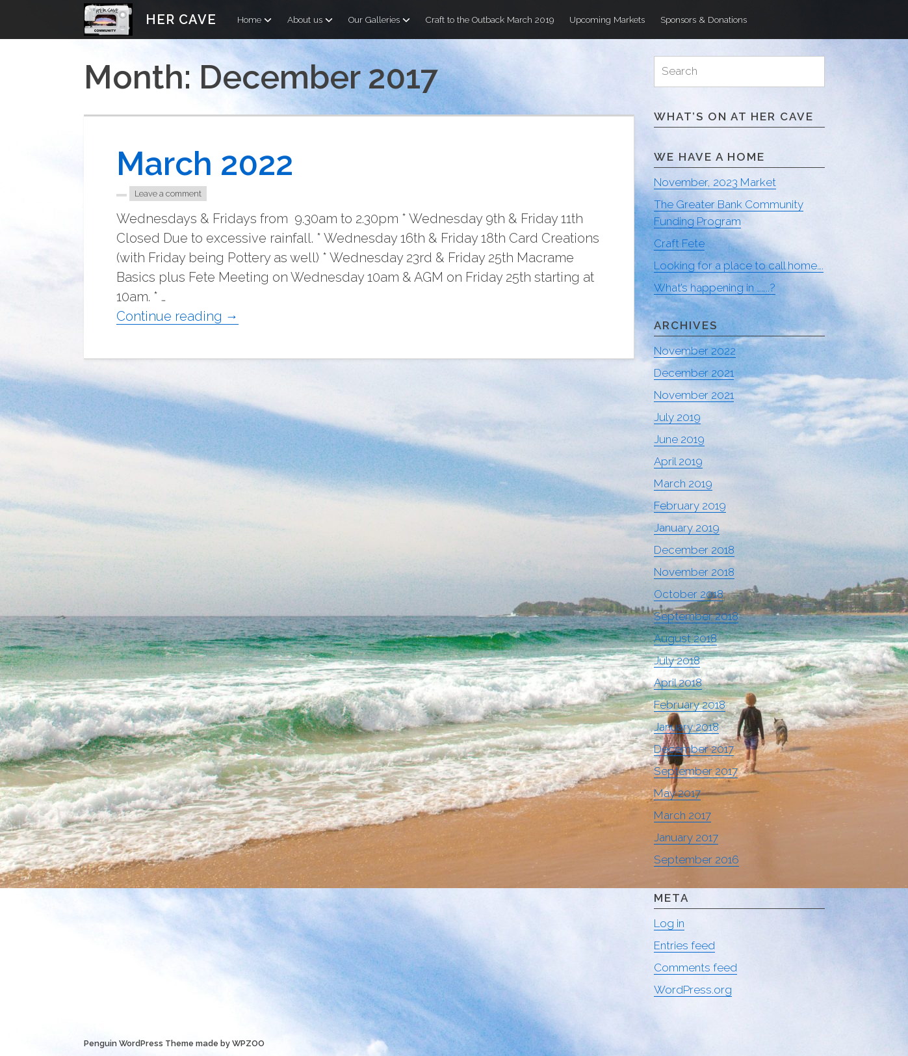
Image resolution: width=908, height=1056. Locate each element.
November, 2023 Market (715, 182)
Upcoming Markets (607, 19)
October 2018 (688, 594)
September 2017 (696, 771)
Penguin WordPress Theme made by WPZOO (174, 1043)
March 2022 (204, 163)
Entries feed (684, 945)
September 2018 (696, 616)
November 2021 (694, 394)
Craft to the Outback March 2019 (490, 19)
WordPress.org (693, 989)
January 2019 (687, 527)
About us (310, 19)
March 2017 (682, 815)
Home (254, 19)
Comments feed (695, 967)
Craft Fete (679, 243)
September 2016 (696, 859)
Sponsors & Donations (703, 19)
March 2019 (683, 483)
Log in (669, 923)
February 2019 (690, 505)
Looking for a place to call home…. (739, 265)
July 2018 (677, 660)
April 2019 (678, 461)
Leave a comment (168, 193)
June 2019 (679, 439)
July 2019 (677, 417)
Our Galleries (379, 19)
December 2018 (694, 549)
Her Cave (181, 19)
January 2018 (686, 726)
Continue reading (177, 316)
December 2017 (694, 748)
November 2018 (694, 571)
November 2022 (695, 350)
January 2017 (686, 837)
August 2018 (685, 638)
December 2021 (694, 372)
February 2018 (689, 704)
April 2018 (678, 682)
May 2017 (677, 793)
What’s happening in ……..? (714, 287)
